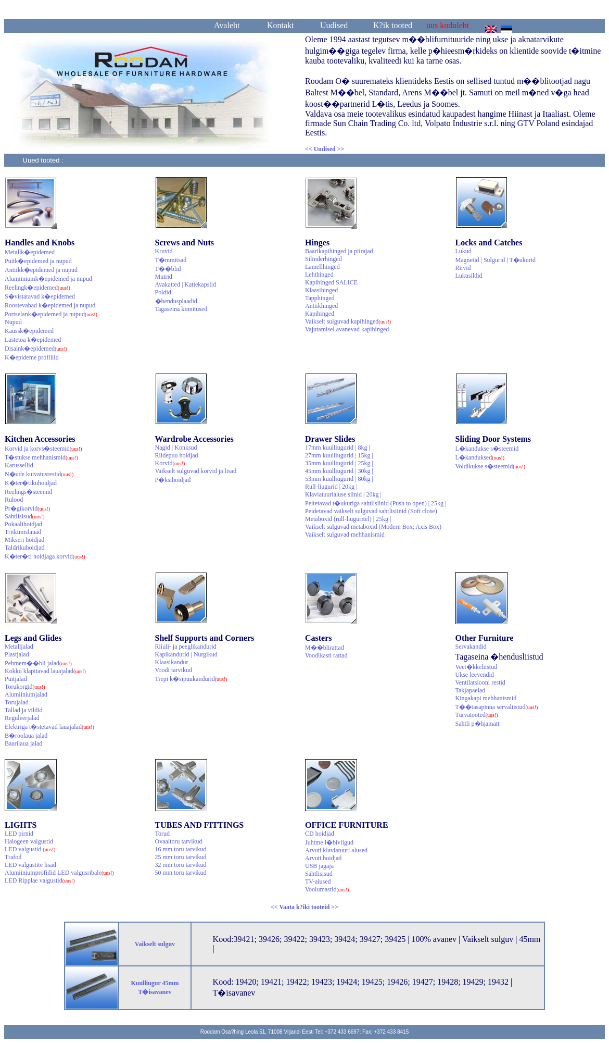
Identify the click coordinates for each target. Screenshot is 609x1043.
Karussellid (19, 465)
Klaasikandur (171, 662)
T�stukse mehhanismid (41, 457)
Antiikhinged (321, 305)
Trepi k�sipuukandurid (191, 678)
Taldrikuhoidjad (24, 547)
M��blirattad (324, 647)
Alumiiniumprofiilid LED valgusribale (59, 872)
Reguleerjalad (22, 718)
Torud (162, 833)
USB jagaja (319, 866)
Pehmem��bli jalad (38, 663)
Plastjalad (17, 654)
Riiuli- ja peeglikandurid (186, 646)
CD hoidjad (319, 833)
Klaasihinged (321, 290)
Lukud (463, 251)
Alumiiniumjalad (26, 694)
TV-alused (318, 881)
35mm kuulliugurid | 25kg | (339, 463)
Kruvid (164, 251)
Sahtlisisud (25, 516)
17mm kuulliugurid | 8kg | (337, 447)
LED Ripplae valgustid (40, 880)
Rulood (14, 499)
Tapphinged (319, 298)
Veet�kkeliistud (476, 666)
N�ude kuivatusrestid (39, 474)
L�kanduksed (480, 457)
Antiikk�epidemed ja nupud (41, 270)
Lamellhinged (322, 266)
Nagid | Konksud (176, 447)
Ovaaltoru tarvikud (178, 841)
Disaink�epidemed (36, 348)
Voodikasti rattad (326, 655)
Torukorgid (25, 686)
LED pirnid (19, 833)
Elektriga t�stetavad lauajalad (49, 726)
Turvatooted (476, 714)
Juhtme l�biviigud (329, 842)
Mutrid (163, 276)
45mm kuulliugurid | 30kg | (339, 471)
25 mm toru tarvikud (181, 857)
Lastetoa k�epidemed (33, 339)
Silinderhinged (323, 259)
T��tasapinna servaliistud (496, 707)
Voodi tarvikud (173, 670)
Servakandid (471, 646)
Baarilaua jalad (23, 743)
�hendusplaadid (176, 301)
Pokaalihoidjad (23, 524)
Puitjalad (16, 678)
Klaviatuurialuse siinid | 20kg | (343, 494)
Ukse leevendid (474, 674)
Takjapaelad (470, 690)
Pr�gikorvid (27, 508)
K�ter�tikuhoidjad (31, 483)
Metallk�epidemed (30, 252)
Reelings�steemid (28, 491)
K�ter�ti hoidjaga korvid (45, 556)
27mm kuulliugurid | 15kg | (339, 455)
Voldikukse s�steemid (490, 466)
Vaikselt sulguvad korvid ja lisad (196, 471)
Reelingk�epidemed (37, 287)
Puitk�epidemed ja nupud (38, 261)
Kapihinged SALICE (331, 282)
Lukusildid (469, 275)
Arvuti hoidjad (323, 858)
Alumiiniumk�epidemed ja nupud (48, 278)
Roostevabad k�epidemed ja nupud (50, 305)
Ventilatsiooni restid (480, 682)
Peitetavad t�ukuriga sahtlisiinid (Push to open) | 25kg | (375, 503)
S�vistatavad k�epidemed (40, 296)
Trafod (13, 857)
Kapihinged (319, 313)
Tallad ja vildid (23, 710)
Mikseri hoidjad (24, 539)
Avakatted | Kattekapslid (185, 284)
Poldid (163, 292)
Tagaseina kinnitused (181, 309)
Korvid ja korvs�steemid (43, 448)
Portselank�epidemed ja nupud (51, 314)
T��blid (168, 268)
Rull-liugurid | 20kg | (331, 486)
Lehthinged (319, 274)
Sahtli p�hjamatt (477, 723)
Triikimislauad (23, 532)
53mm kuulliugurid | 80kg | (339, 478)
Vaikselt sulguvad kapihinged (348, 321)
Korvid (170, 463)
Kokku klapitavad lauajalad (45, 671)
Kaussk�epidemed (29, 330)
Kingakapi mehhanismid (486, 698)
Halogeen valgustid (29, 841)
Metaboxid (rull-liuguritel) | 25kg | (348, 519)
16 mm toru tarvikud (181, 849)
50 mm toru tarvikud (181, 872)
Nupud (13, 322)
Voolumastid (327, 889)
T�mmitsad (171, 260)
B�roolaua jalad (26, 735)
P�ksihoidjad (173, 479)
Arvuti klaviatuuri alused (336, 850)
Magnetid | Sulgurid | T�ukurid (495, 260)
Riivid (463, 267)
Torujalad (17, 702)
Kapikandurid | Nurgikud (186, 654)
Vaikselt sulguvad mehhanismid (345, 534)
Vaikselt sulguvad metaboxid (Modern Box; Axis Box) (373, 526)
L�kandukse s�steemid (487, 448)
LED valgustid (30, 849)
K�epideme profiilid (32, 357)
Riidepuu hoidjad (176, 455)
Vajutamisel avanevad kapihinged (347, 329)
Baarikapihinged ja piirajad (339, 251)
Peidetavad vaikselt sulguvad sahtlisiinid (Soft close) (371, 511)
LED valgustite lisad (30, 864)
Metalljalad (19, 646)
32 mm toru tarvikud (181, 864)
